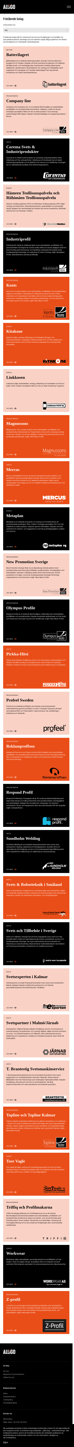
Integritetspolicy (9, 1396)
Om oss (6, 1371)
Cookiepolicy (8, 1400)
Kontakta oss (7, 1413)
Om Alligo (6, 1366)
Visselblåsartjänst (10, 1403)
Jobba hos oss (8, 1377)
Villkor (5, 1393)
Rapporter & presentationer (13, 1374)
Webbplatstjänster (9, 1388)
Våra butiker (7, 1419)
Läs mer (9, 86)
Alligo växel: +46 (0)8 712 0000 (15, 1422)
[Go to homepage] (9, 7)
